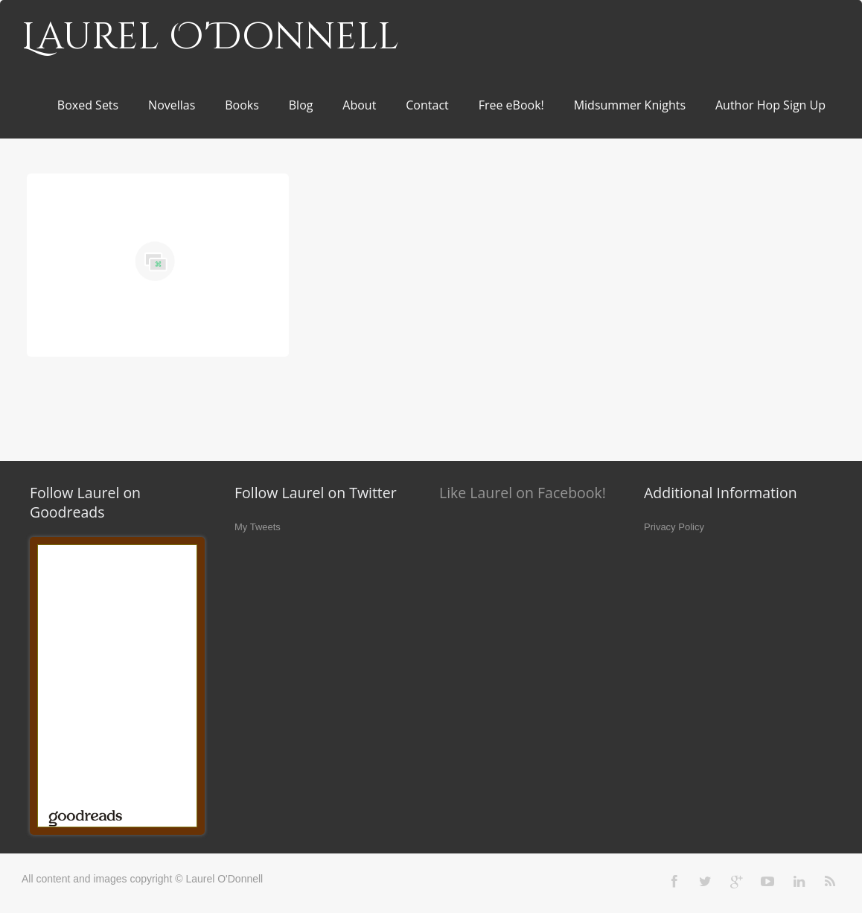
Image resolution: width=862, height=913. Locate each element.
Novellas (171, 105)
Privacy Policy (674, 526)
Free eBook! (511, 105)
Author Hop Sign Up (770, 105)
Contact (427, 105)
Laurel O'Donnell (210, 37)
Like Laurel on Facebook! (522, 493)
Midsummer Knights (630, 105)
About (359, 105)
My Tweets (257, 526)
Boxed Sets (87, 105)
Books (242, 105)
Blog (301, 105)
